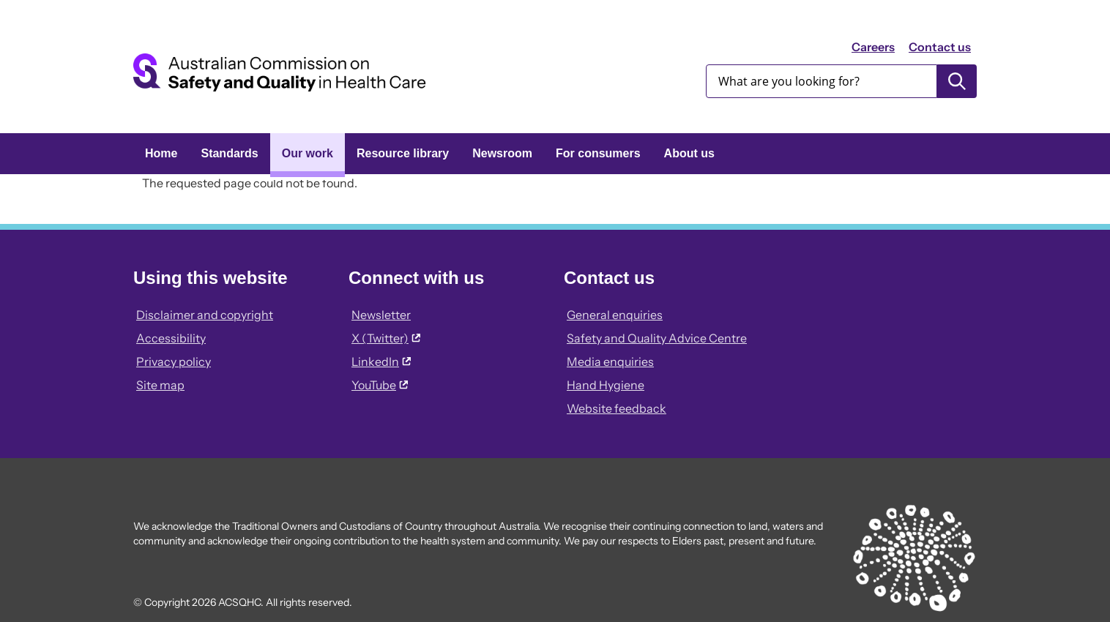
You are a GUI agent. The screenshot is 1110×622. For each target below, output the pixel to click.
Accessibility (171, 338)
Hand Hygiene (605, 385)
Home (161, 153)
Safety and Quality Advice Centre (657, 338)
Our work (307, 153)
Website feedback (616, 408)
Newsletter (381, 314)
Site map (160, 385)
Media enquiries (610, 361)
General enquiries (615, 314)
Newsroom (502, 153)
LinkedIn (381, 361)
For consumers (598, 153)
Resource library (403, 153)
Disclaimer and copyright (204, 314)
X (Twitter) (385, 338)
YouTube (379, 385)
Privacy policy (173, 361)
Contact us (940, 47)
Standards (229, 153)
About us (689, 153)
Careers (873, 47)
